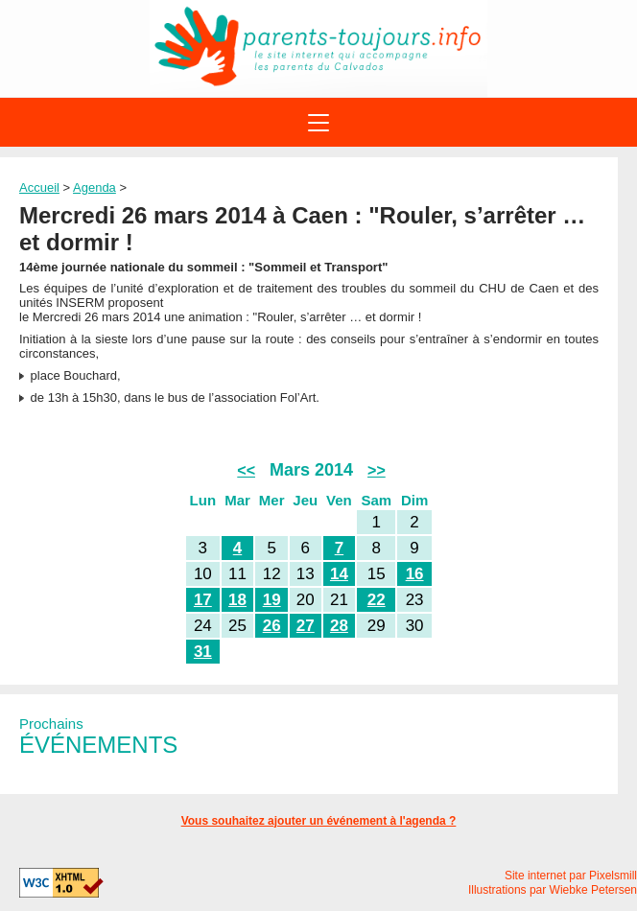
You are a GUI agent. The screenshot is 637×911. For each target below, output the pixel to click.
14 (339, 574)
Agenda (94, 187)
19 (272, 600)
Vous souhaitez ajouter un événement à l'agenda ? (319, 821)
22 (376, 600)
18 (237, 600)
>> (376, 470)
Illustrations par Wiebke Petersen (552, 890)
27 (305, 626)
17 (203, 600)
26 (272, 626)
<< (246, 470)
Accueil (39, 187)
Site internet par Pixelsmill (571, 875)
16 (415, 574)
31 (203, 651)
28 (339, 626)
